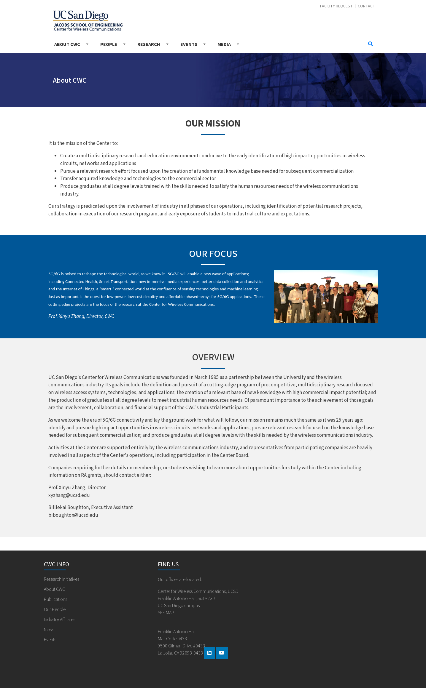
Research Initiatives (61, 579)
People (108, 44)
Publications (55, 599)
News (49, 629)
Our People (55, 609)
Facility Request (336, 6)
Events (188, 44)
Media (224, 44)
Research (148, 44)
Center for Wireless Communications (88, 20)
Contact (366, 6)
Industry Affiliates (59, 619)
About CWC (67, 44)
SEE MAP (166, 612)
